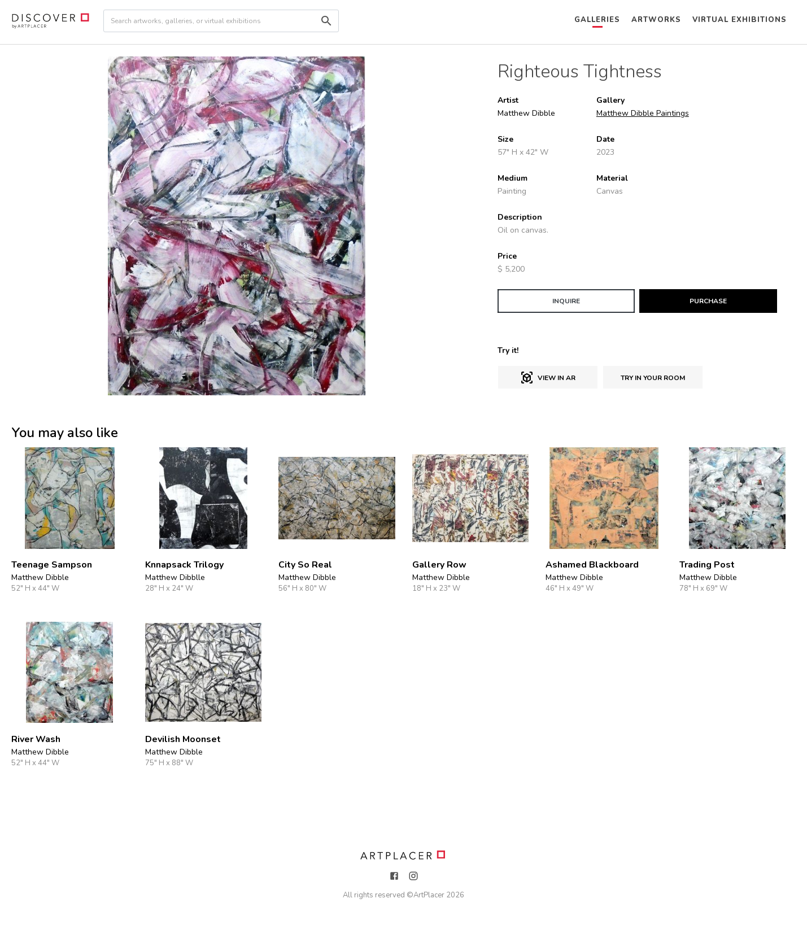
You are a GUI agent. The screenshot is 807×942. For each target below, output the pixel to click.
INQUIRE (566, 301)
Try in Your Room (653, 377)
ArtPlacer (428, 895)
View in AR (547, 378)
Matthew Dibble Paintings (642, 113)
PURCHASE (708, 301)
